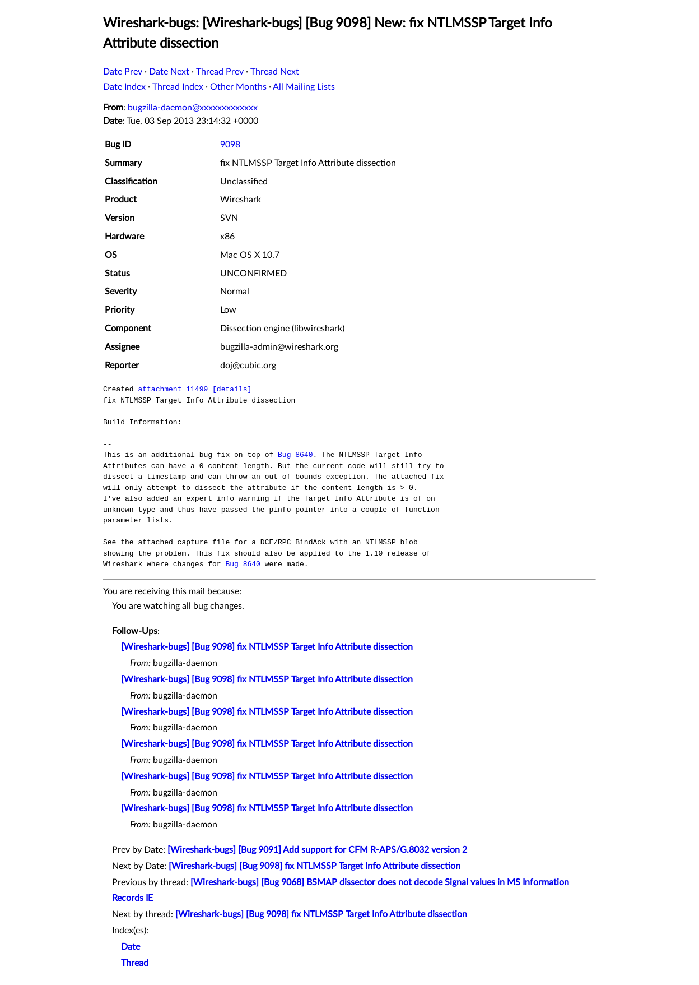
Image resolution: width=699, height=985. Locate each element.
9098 (230, 144)
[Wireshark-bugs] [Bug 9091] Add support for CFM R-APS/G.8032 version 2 (317, 849)
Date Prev (122, 71)
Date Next (169, 71)
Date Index (124, 86)
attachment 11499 (173, 389)
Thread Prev (220, 71)
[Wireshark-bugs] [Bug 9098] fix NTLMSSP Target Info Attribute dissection (267, 646)
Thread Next (274, 71)
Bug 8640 (295, 455)
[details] (231, 389)
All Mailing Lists (304, 86)
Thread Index (177, 86)
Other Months (238, 86)
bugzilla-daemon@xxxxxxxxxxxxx (193, 107)
